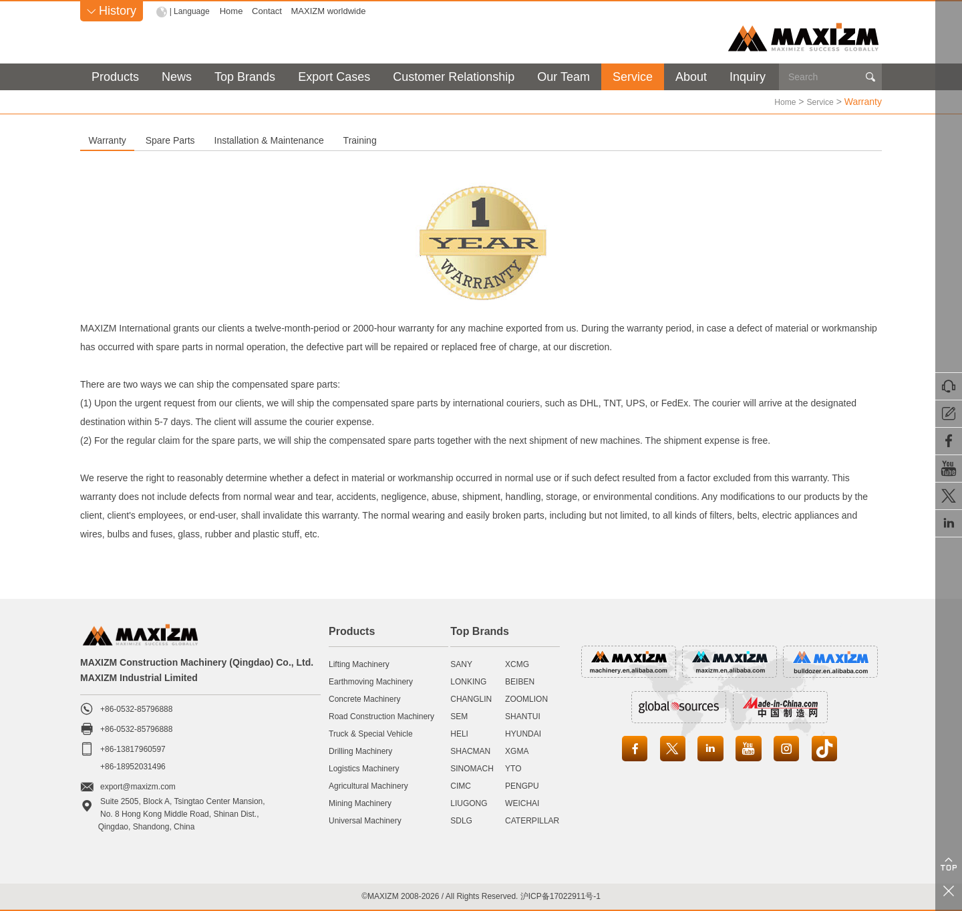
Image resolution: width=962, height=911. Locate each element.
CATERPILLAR (532, 820)
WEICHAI (522, 802)
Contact (270, 11)
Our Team (563, 77)
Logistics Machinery (364, 768)
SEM (459, 716)
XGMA (516, 750)
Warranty (139, 139)
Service (633, 77)
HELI (459, 733)
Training (582, 139)
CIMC (460, 785)
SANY (461, 663)
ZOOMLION (526, 698)
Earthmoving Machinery (371, 681)
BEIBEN (519, 681)
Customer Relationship (453, 77)
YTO (513, 768)
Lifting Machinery (359, 663)
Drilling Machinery (360, 750)
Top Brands (244, 77)
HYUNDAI (523, 733)
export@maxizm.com (138, 786)
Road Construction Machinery (381, 716)
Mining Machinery (360, 802)
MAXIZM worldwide (331, 11)
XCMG (517, 663)
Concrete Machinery (364, 698)
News (177, 77)
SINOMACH (472, 768)
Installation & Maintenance (427, 139)
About (691, 77)
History (111, 10)
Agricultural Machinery (368, 785)
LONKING (468, 681)
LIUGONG (468, 802)
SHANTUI (522, 716)
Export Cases (334, 77)
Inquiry (748, 77)
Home (234, 11)
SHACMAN (470, 750)
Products (115, 77)
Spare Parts (265, 139)
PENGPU (522, 785)
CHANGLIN (471, 698)
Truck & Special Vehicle (371, 733)
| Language (191, 11)
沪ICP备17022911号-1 (560, 895)
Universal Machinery (365, 820)
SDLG (461, 820)
